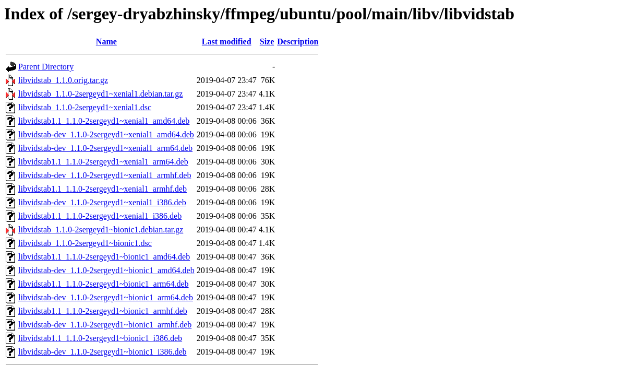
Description (297, 41)
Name (106, 41)
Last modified (226, 41)
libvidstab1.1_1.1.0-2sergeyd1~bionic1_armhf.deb (102, 311)
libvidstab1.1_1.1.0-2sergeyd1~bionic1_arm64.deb (103, 283)
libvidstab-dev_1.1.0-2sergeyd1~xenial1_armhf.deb (104, 175)
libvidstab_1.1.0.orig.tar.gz (63, 80)
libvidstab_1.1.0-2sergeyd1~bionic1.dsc (85, 243)
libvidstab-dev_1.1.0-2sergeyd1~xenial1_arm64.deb (105, 148)
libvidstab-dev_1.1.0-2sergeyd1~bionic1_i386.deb (102, 351)
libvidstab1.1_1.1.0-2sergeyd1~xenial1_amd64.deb (103, 120)
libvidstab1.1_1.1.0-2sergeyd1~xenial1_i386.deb (100, 216)
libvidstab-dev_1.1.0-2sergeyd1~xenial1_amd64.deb (106, 134)
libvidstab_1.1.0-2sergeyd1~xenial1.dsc (84, 107)
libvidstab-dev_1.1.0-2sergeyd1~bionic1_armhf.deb (104, 324)
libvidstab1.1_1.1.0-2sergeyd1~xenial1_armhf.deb (102, 188)
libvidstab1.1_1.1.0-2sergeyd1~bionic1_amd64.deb (104, 256)
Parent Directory (46, 66)
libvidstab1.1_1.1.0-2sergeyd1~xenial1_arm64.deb (103, 161)
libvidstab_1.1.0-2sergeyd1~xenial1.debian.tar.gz (100, 93)
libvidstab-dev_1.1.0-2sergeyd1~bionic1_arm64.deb (105, 297)
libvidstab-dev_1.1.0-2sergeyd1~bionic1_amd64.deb (106, 270)
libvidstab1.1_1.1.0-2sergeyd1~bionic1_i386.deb (100, 338)
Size (267, 41)
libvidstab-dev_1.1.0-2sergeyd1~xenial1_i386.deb (102, 202)
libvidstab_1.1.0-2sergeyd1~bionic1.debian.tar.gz (100, 229)
